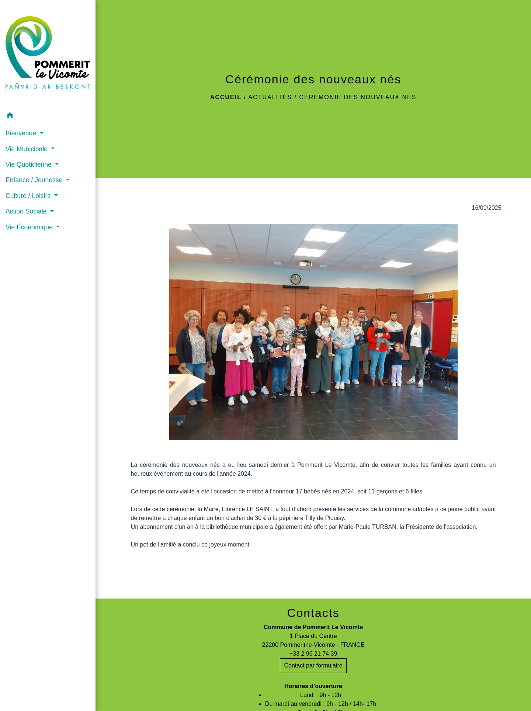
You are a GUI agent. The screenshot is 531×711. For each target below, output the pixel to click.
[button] (48, 116)
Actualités (270, 97)
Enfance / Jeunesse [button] (35, 180)
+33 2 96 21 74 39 (313, 654)
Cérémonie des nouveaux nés (357, 97)
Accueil (226, 97)
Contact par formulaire (313, 665)
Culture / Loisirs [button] (29, 196)
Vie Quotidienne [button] (29, 164)
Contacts (313, 613)
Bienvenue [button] (22, 133)
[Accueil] (48, 54)
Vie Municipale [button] (27, 149)
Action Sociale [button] (27, 211)
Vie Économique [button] (30, 227)
